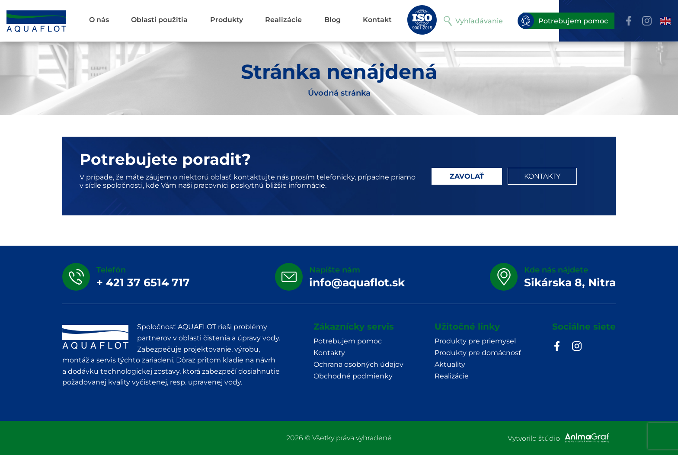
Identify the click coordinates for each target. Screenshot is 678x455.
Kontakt (377, 20)
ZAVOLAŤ (467, 176)
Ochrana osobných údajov (358, 364)
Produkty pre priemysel (475, 341)
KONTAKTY (542, 176)
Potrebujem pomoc (565, 21)
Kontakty (329, 353)
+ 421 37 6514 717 (143, 282)
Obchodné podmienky (353, 376)
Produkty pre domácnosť (478, 353)
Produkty (226, 20)
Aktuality (450, 364)
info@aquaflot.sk (357, 282)
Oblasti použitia (159, 20)
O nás (99, 20)
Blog (332, 20)
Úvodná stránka (339, 93)
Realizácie (283, 20)
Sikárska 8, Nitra (570, 282)
